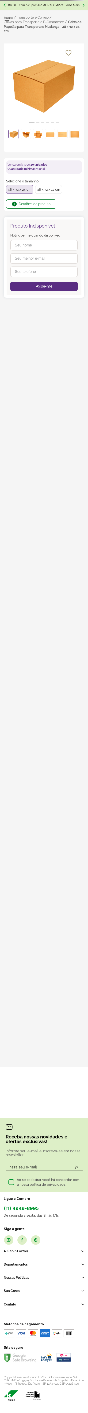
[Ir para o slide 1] (31, 122)
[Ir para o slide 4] (47, 122)
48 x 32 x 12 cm (48, 189)
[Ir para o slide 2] (37, 122)
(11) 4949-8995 (21, 1208)
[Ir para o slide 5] (52, 122)
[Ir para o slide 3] (42, 122)
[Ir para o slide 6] (57, 122)
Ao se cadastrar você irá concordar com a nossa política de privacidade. (48, 1182)
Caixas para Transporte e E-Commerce (34, 22)
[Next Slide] (83, 5)
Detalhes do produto (34, 204)
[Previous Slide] (4, 5)
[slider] (44, 86)
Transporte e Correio (33, 17)
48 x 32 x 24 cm (19, 189)
